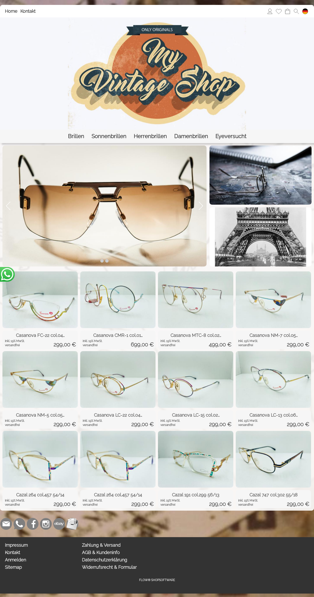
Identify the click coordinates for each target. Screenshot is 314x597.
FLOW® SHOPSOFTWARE (157, 580)
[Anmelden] (270, 11)
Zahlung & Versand (101, 545)
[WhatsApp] (19, 524)
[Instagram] (46, 524)
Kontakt (28, 11)
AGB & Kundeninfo (101, 552)
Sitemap (13, 567)
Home (11, 11)
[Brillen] (76, 136)
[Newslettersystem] (72, 524)
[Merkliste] (278, 11)
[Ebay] (59, 524)
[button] (296, 11)
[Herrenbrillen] (150, 136)
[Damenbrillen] (191, 136)
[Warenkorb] (287, 11)
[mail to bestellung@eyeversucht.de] (6, 524)
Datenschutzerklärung (104, 559)
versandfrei (12, 345)
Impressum (16, 545)
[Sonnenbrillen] (109, 136)
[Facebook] (32, 524)
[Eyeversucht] (231, 136)
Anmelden (15, 559)
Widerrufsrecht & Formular (109, 567)
